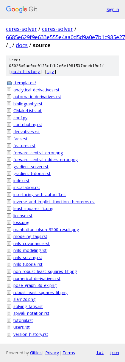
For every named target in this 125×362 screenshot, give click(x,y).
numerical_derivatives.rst (36, 278)
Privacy (52, 352)
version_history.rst (30, 334)
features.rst (24, 145)
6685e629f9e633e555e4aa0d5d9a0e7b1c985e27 (65, 37)
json (114, 352)
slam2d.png (24, 299)
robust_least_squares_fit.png (40, 292)
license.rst (22, 215)
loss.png (21, 222)
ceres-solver (21, 28)
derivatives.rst (26, 131)
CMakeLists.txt (27, 110)
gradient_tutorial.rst (32, 173)
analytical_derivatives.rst (36, 90)
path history (25, 71)
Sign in (113, 9)
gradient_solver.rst (31, 166)
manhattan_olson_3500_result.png (46, 229)
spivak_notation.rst (31, 313)
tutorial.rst (23, 320)
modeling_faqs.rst (30, 236)
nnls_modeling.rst (30, 250)
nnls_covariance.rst (31, 243)
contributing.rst (27, 124)
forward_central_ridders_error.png (45, 159)
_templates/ (24, 82)
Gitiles (36, 352)
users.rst (21, 327)
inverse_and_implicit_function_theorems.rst (54, 201)
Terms (68, 352)
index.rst (21, 180)
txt (100, 352)
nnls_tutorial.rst (28, 264)
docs (22, 45)
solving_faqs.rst (28, 306)
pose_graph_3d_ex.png (35, 285)
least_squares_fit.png (33, 208)
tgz (50, 71)
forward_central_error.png (38, 152)
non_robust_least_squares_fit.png (45, 271)
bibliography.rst (28, 104)
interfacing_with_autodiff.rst (39, 194)
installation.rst (26, 187)
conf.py (20, 117)
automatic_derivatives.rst (37, 96)
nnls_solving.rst (27, 257)
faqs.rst (20, 139)
